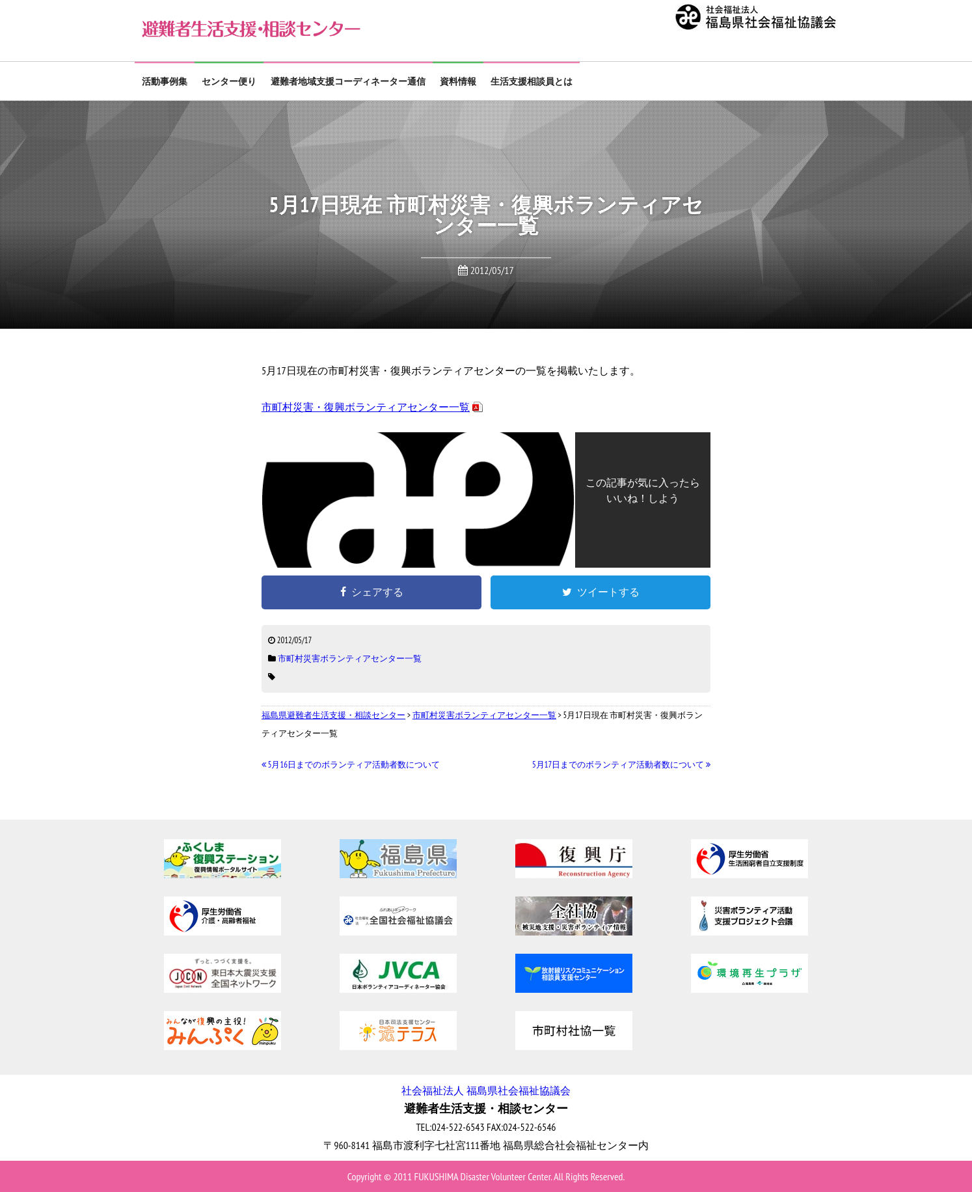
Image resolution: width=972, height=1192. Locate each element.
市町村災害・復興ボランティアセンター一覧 (366, 406)
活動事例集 (164, 81)
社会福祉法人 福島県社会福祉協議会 (485, 1090)
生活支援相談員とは (532, 81)
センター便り (229, 81)
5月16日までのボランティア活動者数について (351, 764)
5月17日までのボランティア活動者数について (621, 764)
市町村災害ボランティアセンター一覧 (350, 658)
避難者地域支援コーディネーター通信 (348, 81)
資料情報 (458, 81)
